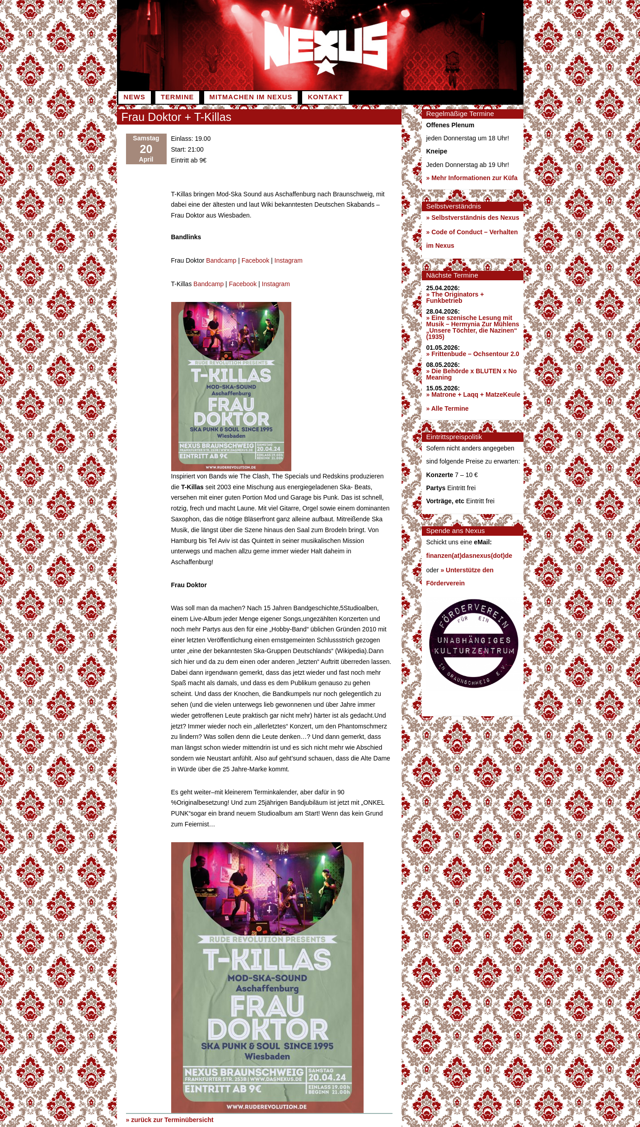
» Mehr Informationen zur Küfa (472, 177)
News (134, 97)
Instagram (289, 260)
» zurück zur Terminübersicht (170, 1118)
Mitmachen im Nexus (251, 97)
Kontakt (325, 97)
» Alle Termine (447, 408)
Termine (177, 97)
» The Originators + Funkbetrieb (455, 297)
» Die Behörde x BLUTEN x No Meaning (471, 374)
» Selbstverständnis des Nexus (472, 217)
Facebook (255, 260)
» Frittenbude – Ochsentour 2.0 (472, 353)
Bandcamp (221, 260)
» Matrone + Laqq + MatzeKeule (473, 394)
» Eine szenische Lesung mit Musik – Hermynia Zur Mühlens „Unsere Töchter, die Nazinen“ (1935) (472, 327)
